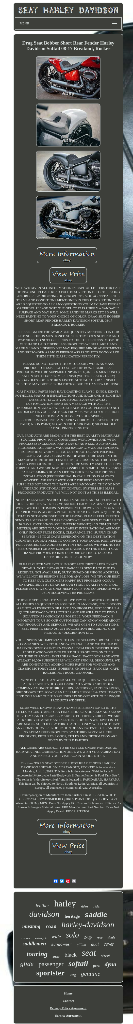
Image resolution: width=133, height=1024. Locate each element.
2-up (88, 937)
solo (72, 934)
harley (65, 903)
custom (26, 938)
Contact (68, 1001)
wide (56, 936)
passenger (51, 964)
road (50, 926)
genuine (90, 973)
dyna (110, 964)
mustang (31, 926)
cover (109, 944)
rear (99, 937)
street (105, 956)
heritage (71, 916)
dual (95, 944)
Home (68, 993)
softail (78, 963)
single (111, 937)
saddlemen (34, 944)
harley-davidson (87, 924)
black (70, 954)
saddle (96, 915)
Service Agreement (68, 1015)
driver (56, 956)
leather (42, 905)
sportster (50, 973)
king (73, 975)
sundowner (61, 945)
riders (84, 906)
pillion (81, 945)
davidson (44, 914)
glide (27, 964)
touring (37, 954)
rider (97, 906)
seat (89, 953)
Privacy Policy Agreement (68, 1008)
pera (96, 966)
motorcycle (41, 938)
